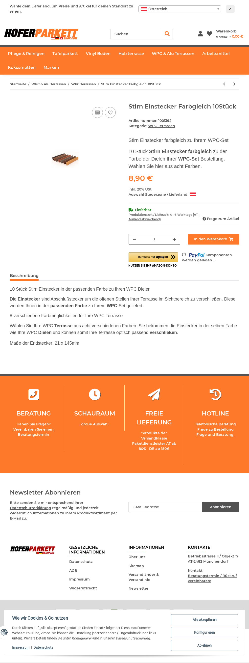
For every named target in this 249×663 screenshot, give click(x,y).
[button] (200, 34)
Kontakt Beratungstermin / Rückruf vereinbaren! (212, 575)
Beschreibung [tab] (24, 275)
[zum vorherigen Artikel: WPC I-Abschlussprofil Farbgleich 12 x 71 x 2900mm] (224, 84)
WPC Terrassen (161, 126)
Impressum (79, 579)
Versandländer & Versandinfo (144, 577)
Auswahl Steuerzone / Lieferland (162, 194)
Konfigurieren (204, 633)
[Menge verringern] (134, 239)
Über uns (137, 557)
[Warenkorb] (229, 34)
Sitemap (136, 566)
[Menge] (154, 239)
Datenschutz (80, 561)
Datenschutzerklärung (30, 508)
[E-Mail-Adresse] (166, 507)
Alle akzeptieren (205, 620)
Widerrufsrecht (83, 588)
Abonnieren (220, 507)
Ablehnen (204, 645)
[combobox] (179, 8)
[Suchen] (136, 34)
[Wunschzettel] (209, 34)
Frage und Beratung (215, 434)
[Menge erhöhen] (174, 239)
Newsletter (138, 588)
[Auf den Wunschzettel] (110, 112)
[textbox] (180, 9)
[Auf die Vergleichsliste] (97, 112)
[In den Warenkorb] (14, 100)
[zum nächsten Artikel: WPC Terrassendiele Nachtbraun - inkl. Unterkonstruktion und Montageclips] (234, 84)
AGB (73, 570)
